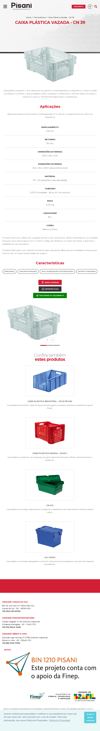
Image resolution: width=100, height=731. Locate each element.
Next (52, 339)
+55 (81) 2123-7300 (11, 643)
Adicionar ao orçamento (50, 295)
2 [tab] (50, 345)
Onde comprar (50, 282)
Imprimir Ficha (50, 289)
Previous (47, 339)
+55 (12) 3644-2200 (11, 627)
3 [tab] (56, 345)
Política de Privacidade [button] (59, 720)
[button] (81, 718)
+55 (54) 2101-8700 (11, 611)
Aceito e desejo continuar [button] (90, 717)
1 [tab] (43, 345)
